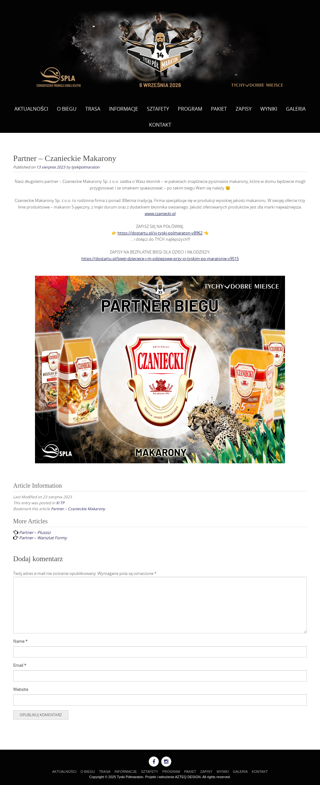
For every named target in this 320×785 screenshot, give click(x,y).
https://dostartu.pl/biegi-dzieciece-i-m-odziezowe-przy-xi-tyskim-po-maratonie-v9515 (160, 258)
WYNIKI (268, 108)
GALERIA (296, 108)
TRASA (92, 108)
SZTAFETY (158, 108)
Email (19, 665)
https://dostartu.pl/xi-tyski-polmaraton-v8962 (160, 233)
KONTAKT (160, 124)
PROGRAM (190, 108)
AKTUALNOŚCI (31, 108)
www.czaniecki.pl (160, 213)
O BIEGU (67, 108)
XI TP (60, 502)
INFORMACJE (123, 108)
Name (20, 641)
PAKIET (219, 108)
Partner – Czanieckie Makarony (78, 508)
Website (20, 689)
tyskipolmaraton (85, 166)
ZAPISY (244, 108)
